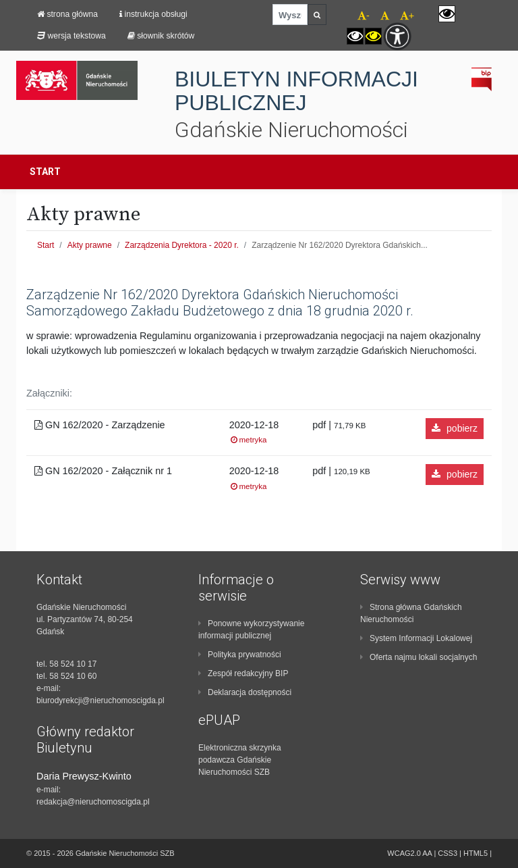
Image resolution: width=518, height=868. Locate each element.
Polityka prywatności (239, 654)
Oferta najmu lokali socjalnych (418, 657)
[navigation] (379, 13)
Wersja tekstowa (71, 36)
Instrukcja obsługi (153, 14)
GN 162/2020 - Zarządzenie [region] (99, 424)
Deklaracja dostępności (244, 692)
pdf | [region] (339, 424)
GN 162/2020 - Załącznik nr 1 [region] (103, 470)
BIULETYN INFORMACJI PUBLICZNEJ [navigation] (296, 91)
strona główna (67, 14)
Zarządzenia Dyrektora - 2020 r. (182, 245)
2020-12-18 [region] (254, 432)
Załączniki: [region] (49, 393)
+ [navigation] (407, 15)
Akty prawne (89, 245)
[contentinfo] (97, 690)
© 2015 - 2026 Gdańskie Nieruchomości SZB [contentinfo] (100, 853)
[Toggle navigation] (486, 171)
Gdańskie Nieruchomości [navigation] (291, 130)
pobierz (455, 428)
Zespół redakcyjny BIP (243, 673)
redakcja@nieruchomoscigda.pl (93, 802)
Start (45, 171)
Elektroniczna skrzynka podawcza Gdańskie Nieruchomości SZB (239, 760)
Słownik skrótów (161, 36)
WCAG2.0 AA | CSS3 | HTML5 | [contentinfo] (439, 853)
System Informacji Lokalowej (416, 638)
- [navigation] (363, 15)
